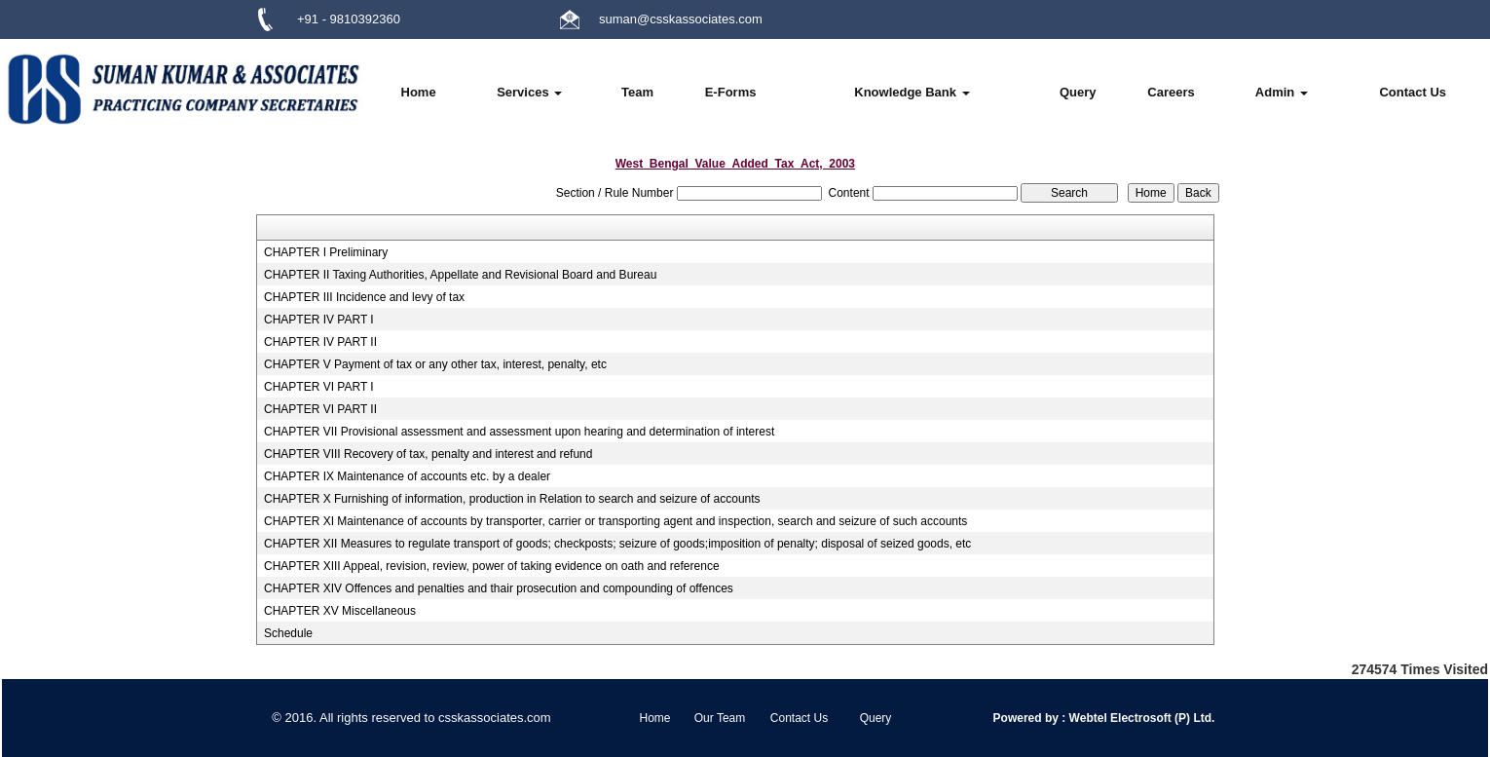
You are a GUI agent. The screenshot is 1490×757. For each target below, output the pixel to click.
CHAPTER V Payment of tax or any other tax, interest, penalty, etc (435, 364)
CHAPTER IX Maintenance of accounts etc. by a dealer (407, 476)
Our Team (719, 718)
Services (529, 92)
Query (1078, 92)
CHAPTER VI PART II (320, 409)
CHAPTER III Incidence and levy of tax (364, 297)
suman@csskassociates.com (681, 19)
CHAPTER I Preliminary (326, 252)
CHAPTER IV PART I (319, 319)
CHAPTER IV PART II (320, 342)
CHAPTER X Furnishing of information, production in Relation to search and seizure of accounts (512, 499)
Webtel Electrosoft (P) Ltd (1138, 718)
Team (637, 92)
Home (418, 92)
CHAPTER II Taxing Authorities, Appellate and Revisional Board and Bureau (460, 275)
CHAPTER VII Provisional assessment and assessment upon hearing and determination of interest (519, 431)
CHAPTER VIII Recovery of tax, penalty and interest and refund (428, 454)
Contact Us (1412, 92)
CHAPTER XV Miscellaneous (340, 611)
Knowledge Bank (911, 92)
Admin (1281, 92)
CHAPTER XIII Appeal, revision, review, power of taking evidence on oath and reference (492, 566)
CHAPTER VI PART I (319, 387)
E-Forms (731, 92)
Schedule (288, 633)
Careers (1170, 92)
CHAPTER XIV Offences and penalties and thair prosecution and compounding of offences (498, 588)
